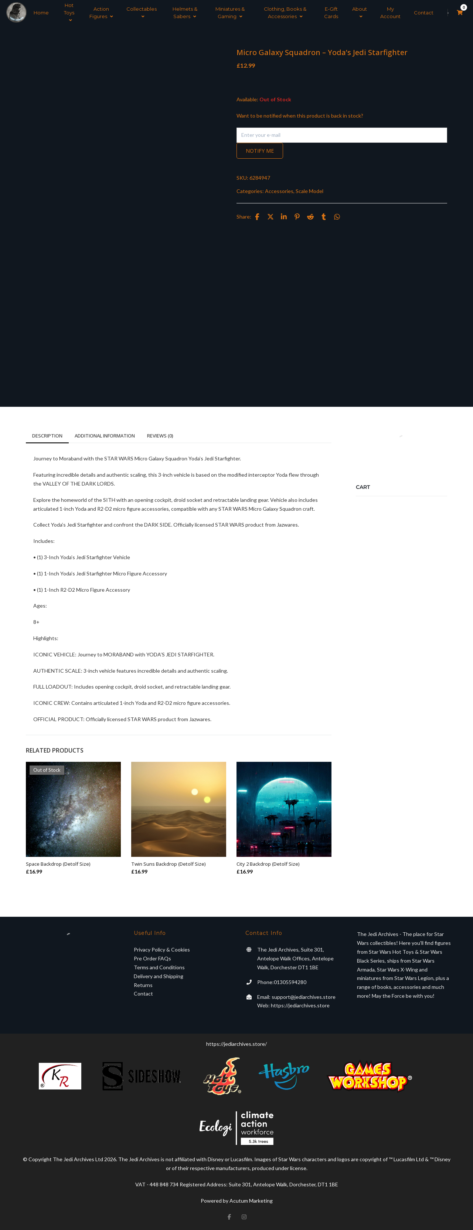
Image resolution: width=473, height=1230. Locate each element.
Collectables (141, 12)
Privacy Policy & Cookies (162, 949)
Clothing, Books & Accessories (285, 12)
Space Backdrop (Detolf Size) (58, 864)
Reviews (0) (160, 435)
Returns (143, 985)
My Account (390, 12)
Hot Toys (69, 12)
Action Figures (101, 12)
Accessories (279, 191)
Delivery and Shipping (158, 976)
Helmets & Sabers (185, 12)
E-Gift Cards (331, 12)
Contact (423, 13)
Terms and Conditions (159, 967)
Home (41, 13)
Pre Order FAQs (152, 958)
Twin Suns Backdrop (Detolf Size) (168, 864)
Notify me (260, 150)
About (359, 12)
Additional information (105, 435)
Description (47, 435)
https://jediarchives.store (300, 1005)
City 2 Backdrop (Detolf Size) (268, 864)
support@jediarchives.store (304, 997)
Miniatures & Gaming (230, 12)
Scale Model (309, 191)
